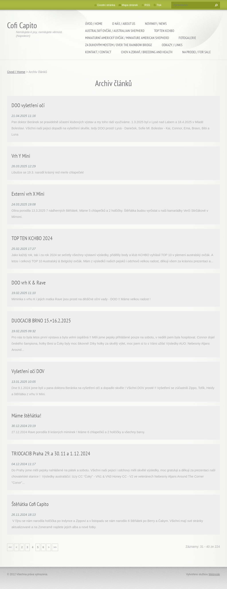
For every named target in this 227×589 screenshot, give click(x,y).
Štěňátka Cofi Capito (30, 504)
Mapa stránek (130, 5)
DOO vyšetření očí (28, 105)
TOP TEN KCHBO (164, 30)
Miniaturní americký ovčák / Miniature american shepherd (127, 38)
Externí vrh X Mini (28, 193)
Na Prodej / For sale (196, 52)
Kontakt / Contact (98, 52)
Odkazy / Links (172, 45)
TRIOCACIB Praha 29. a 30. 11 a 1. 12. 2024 (51, 453)
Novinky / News (156, 23)
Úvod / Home (93, 23)
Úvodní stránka (106, 5)
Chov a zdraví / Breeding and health (146, 52)
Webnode (214, 574)
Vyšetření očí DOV (28, 371)
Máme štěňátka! (26, 415)
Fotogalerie (187, 38)
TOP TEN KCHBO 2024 (32, 238)
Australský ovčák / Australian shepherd (114, 30)
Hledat (215, 5)
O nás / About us (123, 23)
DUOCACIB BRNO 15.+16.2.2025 (41, 320)
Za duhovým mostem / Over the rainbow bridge (118, 45)
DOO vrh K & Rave (29, 282)
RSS (147, 5)
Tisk (159, 5)
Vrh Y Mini (21, 155)
